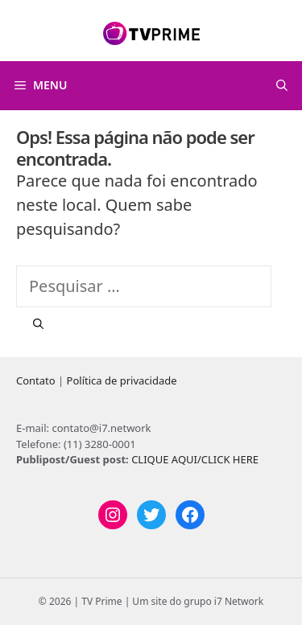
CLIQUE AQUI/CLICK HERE (195, 459)
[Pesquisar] (38, 324)
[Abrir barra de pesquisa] (282, 85)
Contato (36, 380)
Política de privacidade (122, 380)
